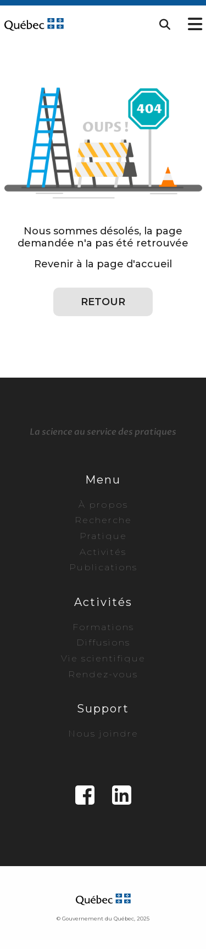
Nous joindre (103, 733)
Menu (103, 479)
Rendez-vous (103, 674)
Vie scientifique (103, 658)
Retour (103, 302)
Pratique (103, 536)
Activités (103, 552)
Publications (103, 567)
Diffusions (103, 642)
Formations (103, 627)
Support (103, 708)
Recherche (103, 520)
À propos (103, 504)
